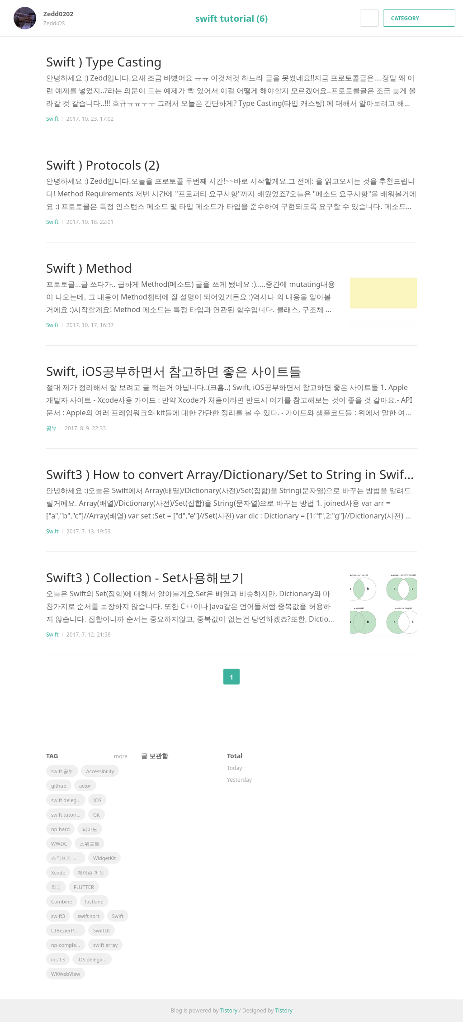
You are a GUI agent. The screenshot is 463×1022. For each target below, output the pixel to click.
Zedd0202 (62, 14)
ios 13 (58, 959)
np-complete (65, 944)
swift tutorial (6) (231, 18)
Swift (52, 119)
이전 (208, 676)
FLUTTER (84, 887)
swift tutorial (65, 814)
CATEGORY (420, 18)
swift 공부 (62, 771)
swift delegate (67, 800)
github (58, 785)
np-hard (60, 829)
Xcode (58, 872)
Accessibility (100, 771)
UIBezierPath (66, 930)
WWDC (59, 843)
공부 (51, 428)
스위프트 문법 (66, 858)
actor (85, 785)
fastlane (94, 901)
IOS (97, 800)
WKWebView (65, 973)
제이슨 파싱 (91, 872)
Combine (61, 901)
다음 (254, 676)
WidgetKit (104, 858)
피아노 (89, 829)
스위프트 (89, 843)
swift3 (58, 916)
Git (96, 814)
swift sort (88, 916)
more (121, 756)
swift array (105, 944)
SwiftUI (101, 930)
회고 (56, 887)
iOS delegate (92, 959)
